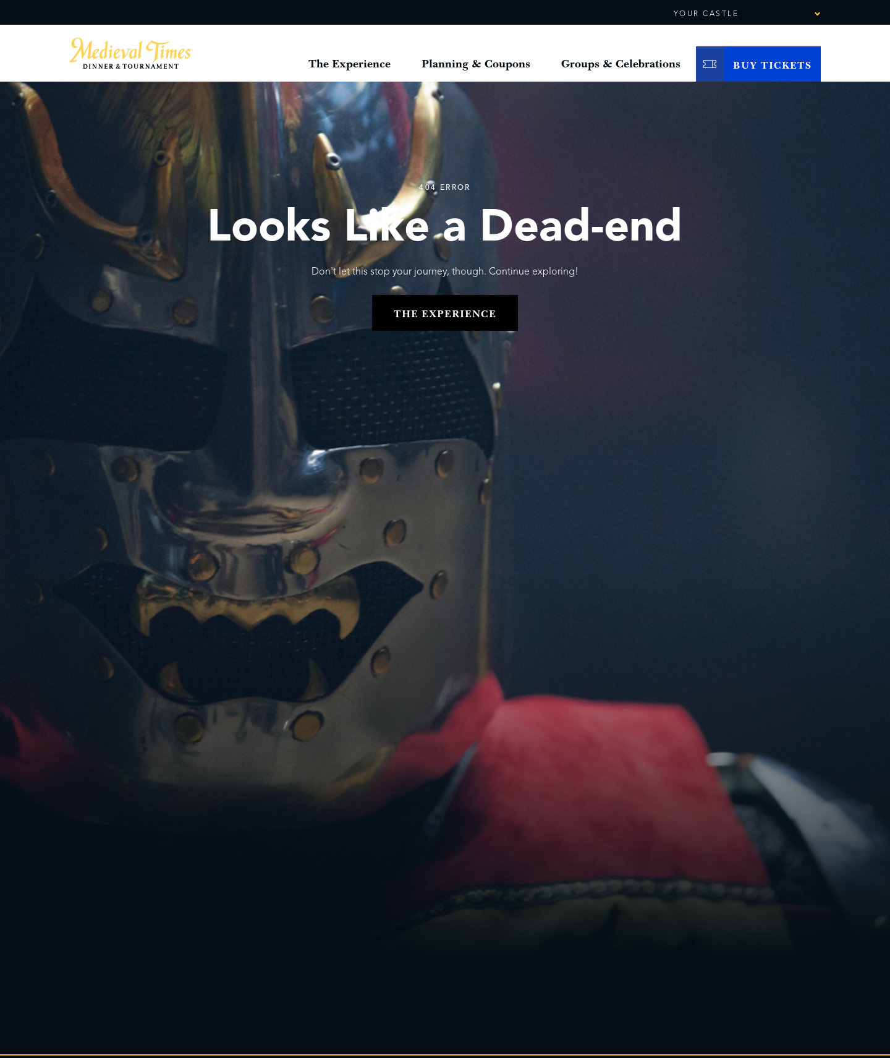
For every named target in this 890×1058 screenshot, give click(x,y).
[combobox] (783, 14)
